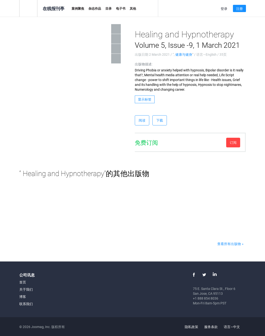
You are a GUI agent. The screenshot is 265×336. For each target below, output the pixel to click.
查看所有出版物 (229, 243)
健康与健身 (183, 54)
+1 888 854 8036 (205, 298)
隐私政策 (191, 326)
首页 (22, 282)
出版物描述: (143, 64)
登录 (224, 8)
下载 (159, 120)
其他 (133, 8)
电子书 (120, 8)
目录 (108, 8)
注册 (239, 8)
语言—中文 (234, 326)
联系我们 (26, 304)
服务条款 (211, 326)
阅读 (142, 120)
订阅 (233, 142)
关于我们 (26, 289)
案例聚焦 (78, 8)
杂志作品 (94, 8)
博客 (22, 296)
